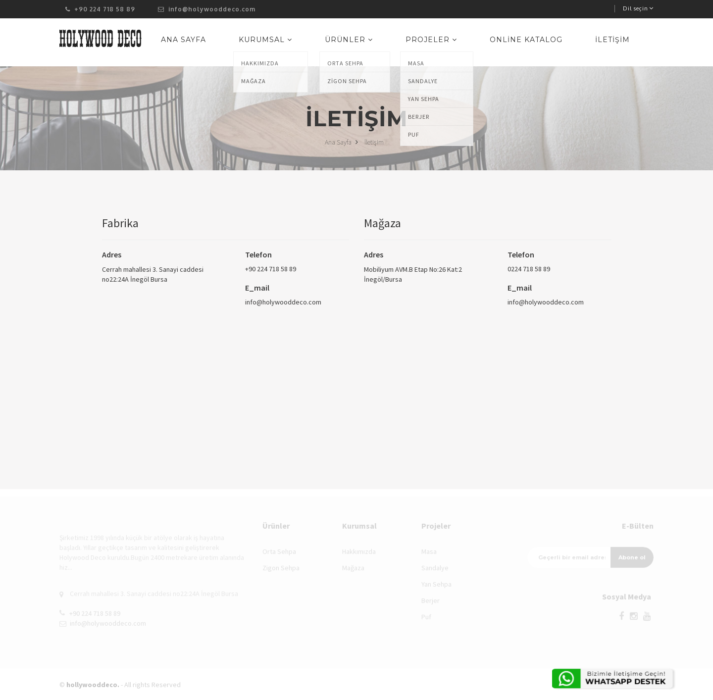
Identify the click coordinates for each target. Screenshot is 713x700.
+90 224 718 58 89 (270, 268)
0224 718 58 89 (529, 268)
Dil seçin (638, 8)
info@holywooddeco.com (206, 9)
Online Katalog (543, 43)
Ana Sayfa (246, 43)
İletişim (618, 43)
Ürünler (389, 43)
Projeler (460, 43)
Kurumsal (317, 43)
